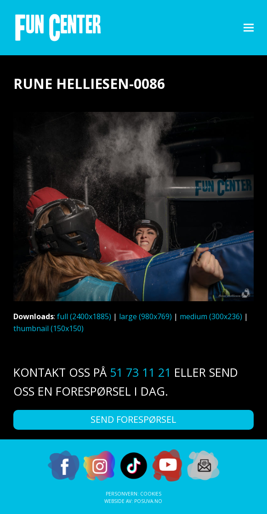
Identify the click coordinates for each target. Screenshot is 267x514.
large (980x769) (145, 316)
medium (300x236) (211, 316)
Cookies (150, 494)
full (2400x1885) (84, 316)
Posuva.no (148, 501)
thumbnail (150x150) (48, 328)
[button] (249, 27)
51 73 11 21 (140, 372)
